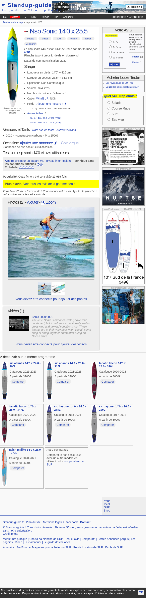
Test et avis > (11, 22)
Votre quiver (111, 35)
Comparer (30, 44)
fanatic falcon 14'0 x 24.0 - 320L (112, 365)
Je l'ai (116, 42)
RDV (33, 17)
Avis (59, 38)
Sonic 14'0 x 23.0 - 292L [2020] (45, 118)
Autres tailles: (35, 113)
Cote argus (69, 143)
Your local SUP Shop (107, 505)
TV (24, 17)
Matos (15, 17)
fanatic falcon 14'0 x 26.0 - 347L (22, 408)
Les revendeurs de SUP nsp (119, 83)
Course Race (121, 108)
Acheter (73, 38)
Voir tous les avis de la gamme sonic (49, 184)
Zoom (48, 202)
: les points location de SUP (122, 87)
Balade (45, 17)
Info (5, 17)
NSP (27, 52)
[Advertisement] (66, 525)
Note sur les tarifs (43, 130)
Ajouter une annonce (39, 143)
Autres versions (66, 130)
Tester (88, 38)
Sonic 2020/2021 (42, 317)
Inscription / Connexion (127, 16)
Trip (56, 17)
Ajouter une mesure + (51, 103)
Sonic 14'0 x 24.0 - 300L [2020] (45, 122)
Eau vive (118, 119)
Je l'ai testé (118, 52)
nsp (21, 22)
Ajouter (32, 202)
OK (141, 592)
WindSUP (42, 98)
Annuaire (68, 17)
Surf (114, 114)
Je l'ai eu (117, 47)
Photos (30, 38)
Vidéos (45, 38)
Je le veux (118, 57)
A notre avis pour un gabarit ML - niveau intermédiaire (38, 160)
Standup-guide (30, 5)
